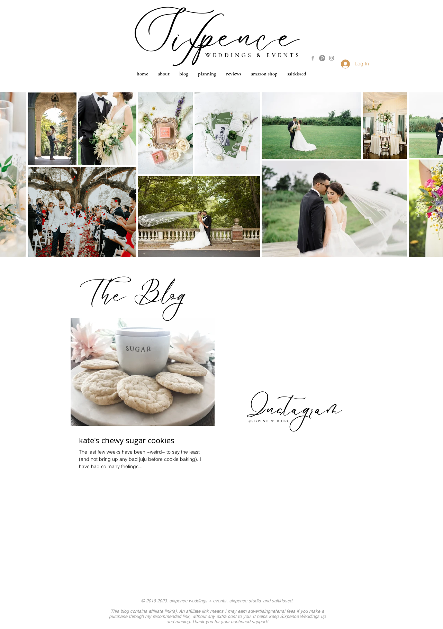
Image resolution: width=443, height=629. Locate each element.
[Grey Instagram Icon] (331, 58)
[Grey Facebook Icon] (313, 58)
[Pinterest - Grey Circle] (322, 58)
